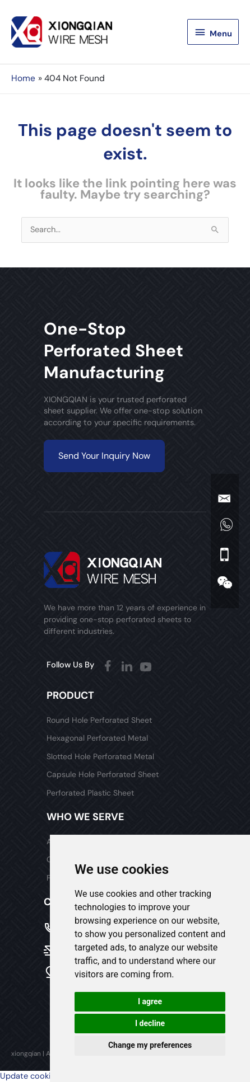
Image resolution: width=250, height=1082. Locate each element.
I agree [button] (150, 1001)
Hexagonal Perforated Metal (97, 738)
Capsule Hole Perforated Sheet (103, 774)
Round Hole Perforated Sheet (99, 720)
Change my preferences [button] (150, 1045)
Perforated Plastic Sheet (90, 793)
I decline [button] (150, 1023)
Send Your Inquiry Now (104, 456)
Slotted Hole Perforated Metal (100, 756)
